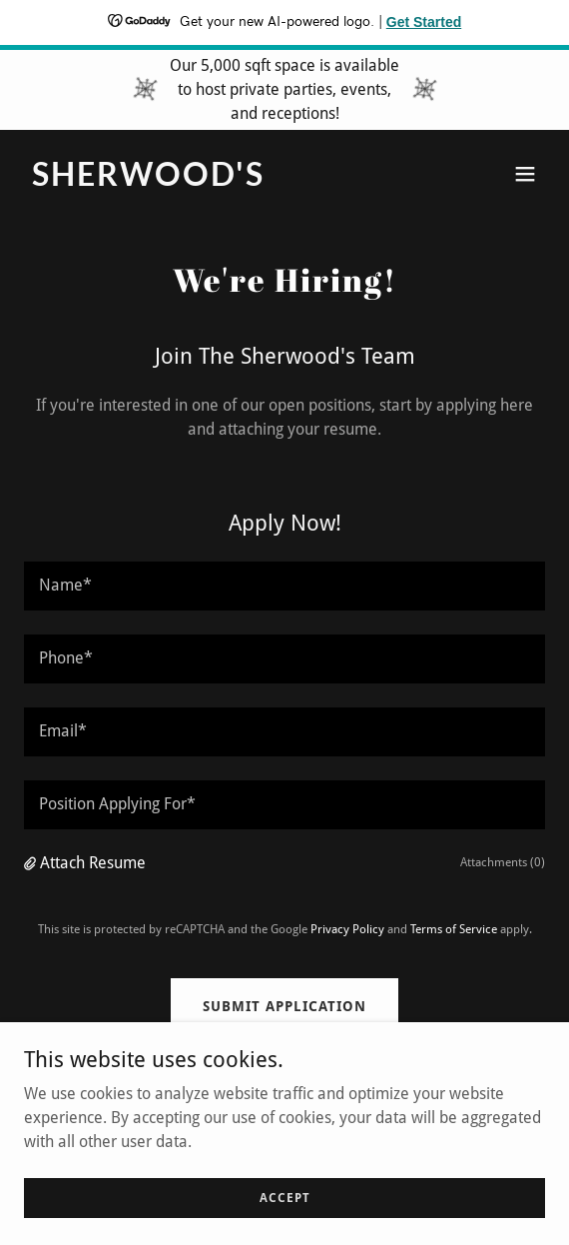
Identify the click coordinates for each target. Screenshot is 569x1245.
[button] (525, 174)
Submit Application (284, 1006)
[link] (206, 180)
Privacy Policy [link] (347, 929)
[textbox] (284, 586)
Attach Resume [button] (93, 862)
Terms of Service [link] (453, 929)
